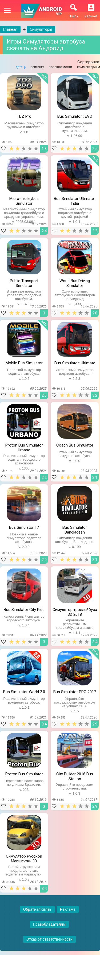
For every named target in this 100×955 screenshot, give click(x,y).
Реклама (67, 909)
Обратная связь (37, 909)
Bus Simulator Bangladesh (74, 529)
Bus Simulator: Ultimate (74, 363)
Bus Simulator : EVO (74, 116)
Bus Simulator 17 (24, 527)
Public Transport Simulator (24, 282)
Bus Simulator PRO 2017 (74, 691)
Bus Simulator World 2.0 (24, 691)
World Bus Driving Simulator (74, 282)
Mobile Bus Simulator (24, 363)
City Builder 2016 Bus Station (74, 776)
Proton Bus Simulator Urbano (24, 447)
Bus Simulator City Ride (24, 609)
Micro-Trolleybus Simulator (24, 200)
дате (19, 67)
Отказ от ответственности (49, 939)
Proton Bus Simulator (24, 774)
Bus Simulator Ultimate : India (75, 200)
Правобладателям (49, 924)
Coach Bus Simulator (74, 445)
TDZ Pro (24, 116)
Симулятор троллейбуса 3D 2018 (75, 611)
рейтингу (37, 67)
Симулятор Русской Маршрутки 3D (24, 858)
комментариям (88, 67)
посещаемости (60, 67)
